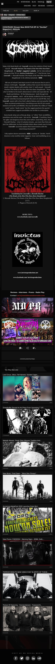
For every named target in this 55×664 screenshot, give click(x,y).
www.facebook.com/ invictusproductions (27, 277)
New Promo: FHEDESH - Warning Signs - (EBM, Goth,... (23, 539)
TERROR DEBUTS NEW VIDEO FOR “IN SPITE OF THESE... (26, 572)
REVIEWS (41, 6)
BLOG (34, 2)
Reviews (14, 292)
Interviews (23, 292)
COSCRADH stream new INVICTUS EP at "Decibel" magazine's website (14, 18)
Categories (11, 15)
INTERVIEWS (25, 2)
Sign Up (49, 2)
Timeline (6, 10)
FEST (34, 6)
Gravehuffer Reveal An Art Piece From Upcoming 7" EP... (24, 408)
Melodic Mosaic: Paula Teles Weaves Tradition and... (22, 440)
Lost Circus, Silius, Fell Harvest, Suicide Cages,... (21, 375)
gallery (26, 10)
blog (16, 10)
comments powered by (27, 359)
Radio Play (40, 292)
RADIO (40, 2)
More (36, 10)
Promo (32, 292)
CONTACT (50, 6)
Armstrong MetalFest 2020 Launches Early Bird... (21, 506)
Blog (5, 15)
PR (18, 2)
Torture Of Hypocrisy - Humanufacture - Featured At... (22, 605)
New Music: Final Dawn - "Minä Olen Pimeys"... (20, 473)
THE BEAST (11, 33)
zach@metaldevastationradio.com (31, 295)
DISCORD (27, 6)
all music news (21, 15)
